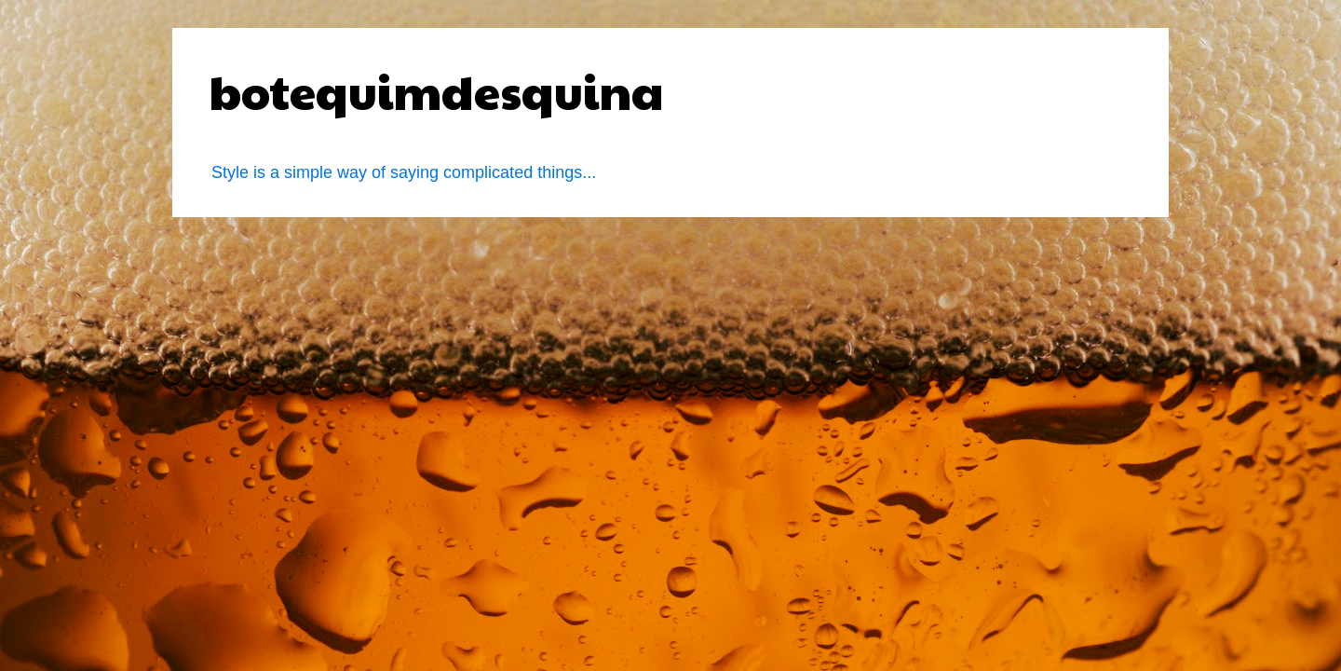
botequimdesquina (437, 90)
